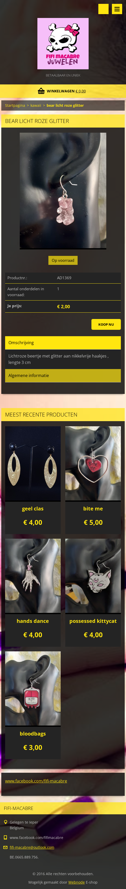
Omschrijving (21, 342)
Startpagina (15, 105)
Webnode (76, 882)
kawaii (35, 105)
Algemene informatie (28, 375)
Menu (117, 9)
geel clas (33, 508)
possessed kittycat (93, 620)
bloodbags (33, 733)
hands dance (33, 620)
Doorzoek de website (103, 9)
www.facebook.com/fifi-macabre (36, 781)
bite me (93, 508)
